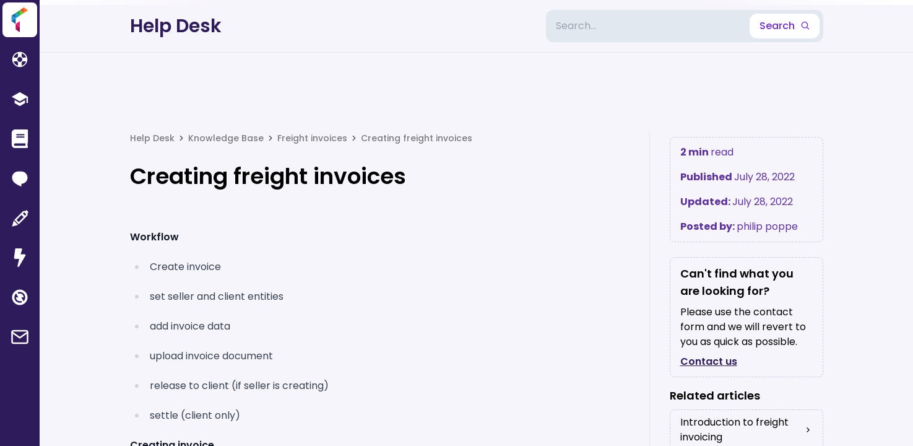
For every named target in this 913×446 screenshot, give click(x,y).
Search (784, 26)
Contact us (708, 361)
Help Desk (176, 26)
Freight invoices (312, 138)
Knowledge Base (226, 138)
